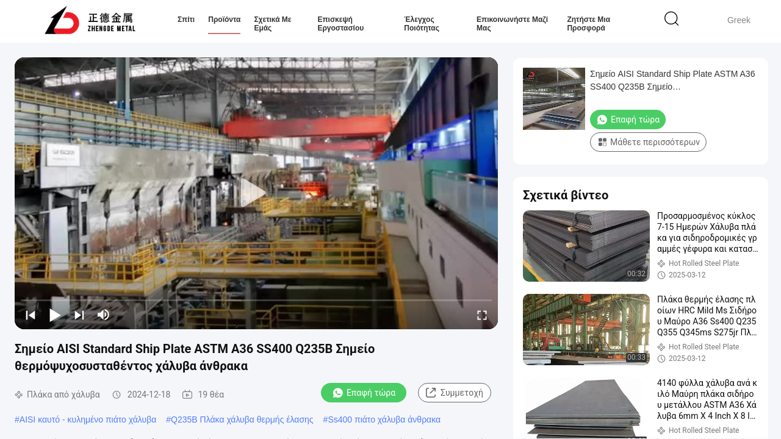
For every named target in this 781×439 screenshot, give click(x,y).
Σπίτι (186, 19)
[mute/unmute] (104, 314)
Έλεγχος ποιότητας (421, 23)
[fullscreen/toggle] (482, 314)
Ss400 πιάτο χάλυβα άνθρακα (384, 419)
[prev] (30, 314)
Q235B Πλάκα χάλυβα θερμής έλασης (242, 419)
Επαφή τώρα (363, 392)
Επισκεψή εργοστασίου (340, 23)
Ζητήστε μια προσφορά (588, 23)
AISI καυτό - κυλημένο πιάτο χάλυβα (88, 419)
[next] (79, 314)
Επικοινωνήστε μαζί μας (512, 23)
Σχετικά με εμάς (272, 23)
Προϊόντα (224, 19)
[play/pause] (55, 314)
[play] (256, 193)
